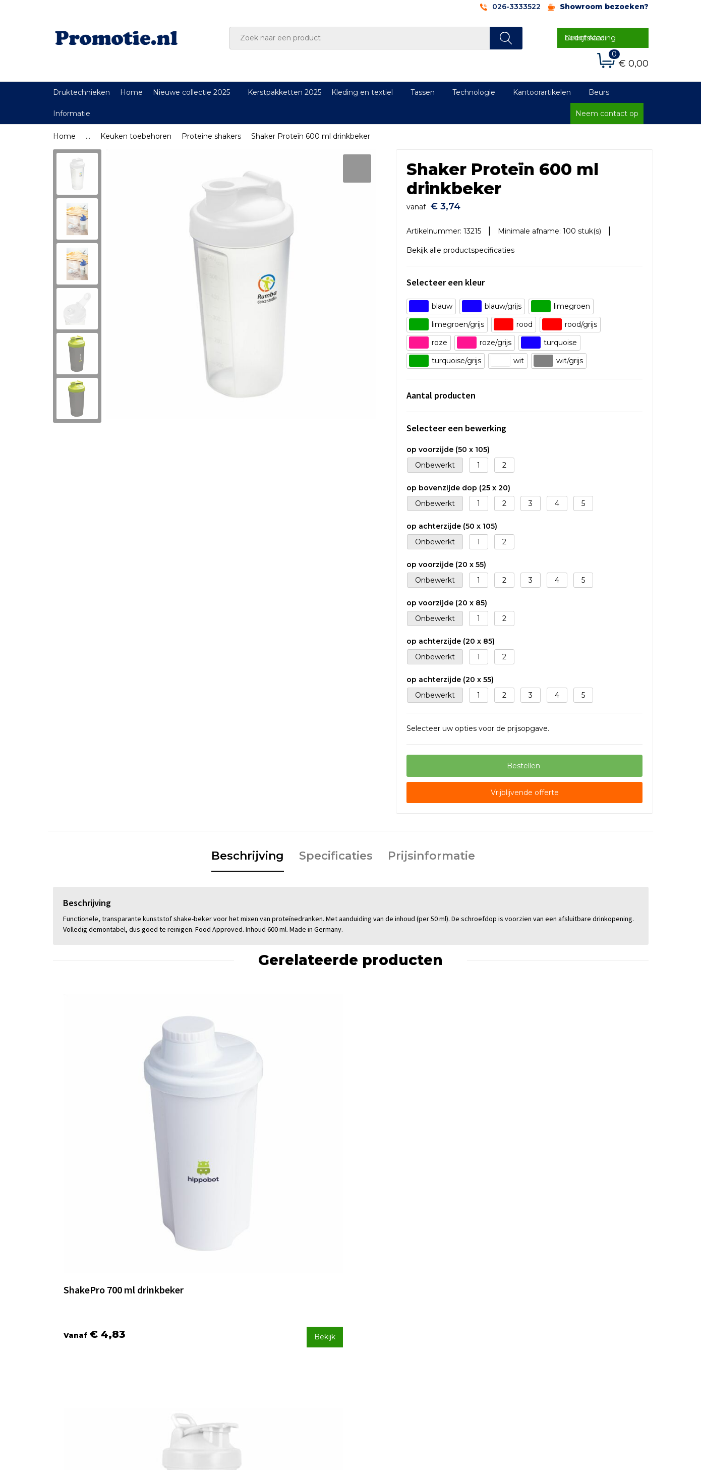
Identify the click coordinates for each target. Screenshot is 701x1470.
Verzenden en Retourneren (411, 1287)
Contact (377, 1261)
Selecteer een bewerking (456, 423)
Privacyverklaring (540, 1287)
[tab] (247, 852)
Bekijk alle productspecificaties (463, 245)
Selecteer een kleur (445, 278)
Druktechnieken (81, 92)
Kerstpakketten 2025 (284, 92)
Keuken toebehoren (135, 136)
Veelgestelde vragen (251, 1274)
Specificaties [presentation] (336, 851)
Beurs (599, 92)
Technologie (473, 92)
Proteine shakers (211, 136)
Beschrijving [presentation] (247, 851)
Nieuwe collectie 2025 (191, 92)
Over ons (231, 1261)
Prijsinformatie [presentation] (431, 851)
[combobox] (359, 38)
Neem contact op (606, 113)
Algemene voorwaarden (553, 1261)
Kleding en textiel (362, 92)
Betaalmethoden (393, 1274)
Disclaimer (528, 1301)
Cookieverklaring (539, 1274)
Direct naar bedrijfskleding (590, 37)
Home (131, 92)
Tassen (423, 92)
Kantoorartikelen (542, 92)
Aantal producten (441, 391)
